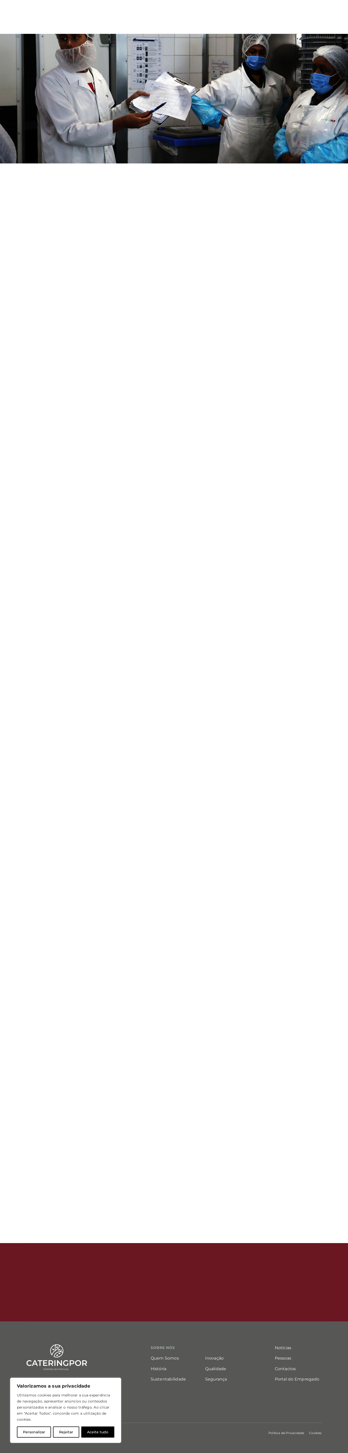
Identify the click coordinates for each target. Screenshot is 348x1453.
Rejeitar (66, 1432)
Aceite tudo (97, 1432)
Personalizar (34, 1432)
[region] (65, 1410)
